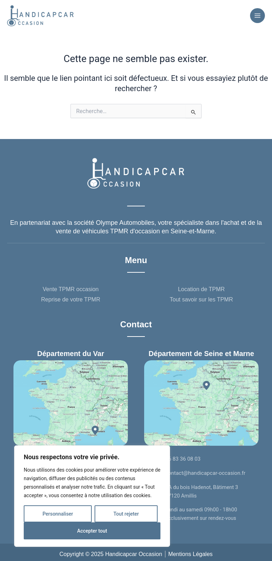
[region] (92, 496)
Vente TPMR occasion (70, 288)
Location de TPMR (201, 288)
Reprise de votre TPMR (70, 298)
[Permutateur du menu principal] (257, 14)
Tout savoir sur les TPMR (201, 298)
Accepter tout (92, 531)
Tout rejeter (126, 514)
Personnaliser (57, 514)
